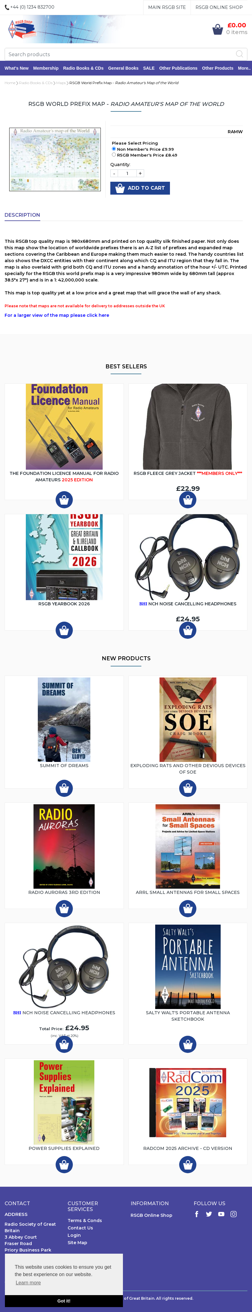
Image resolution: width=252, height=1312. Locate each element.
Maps (61, 82)
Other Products (218, 68)
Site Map (77, 1242)
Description (22, 215)
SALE (149, 68)
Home (10, 82)
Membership (45, 68)
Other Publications (178, 68)
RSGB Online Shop (219, 7)
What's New (17, 68)
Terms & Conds (85, 1220)
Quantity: (120, 164)
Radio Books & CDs (83, 68)
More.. (244, 68)
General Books (123, 68)
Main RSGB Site (167, 7)
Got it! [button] (63, 1300)
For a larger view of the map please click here (57, 315)
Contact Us (80, 1228)
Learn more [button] (28, 1282)
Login (74, 1235)
